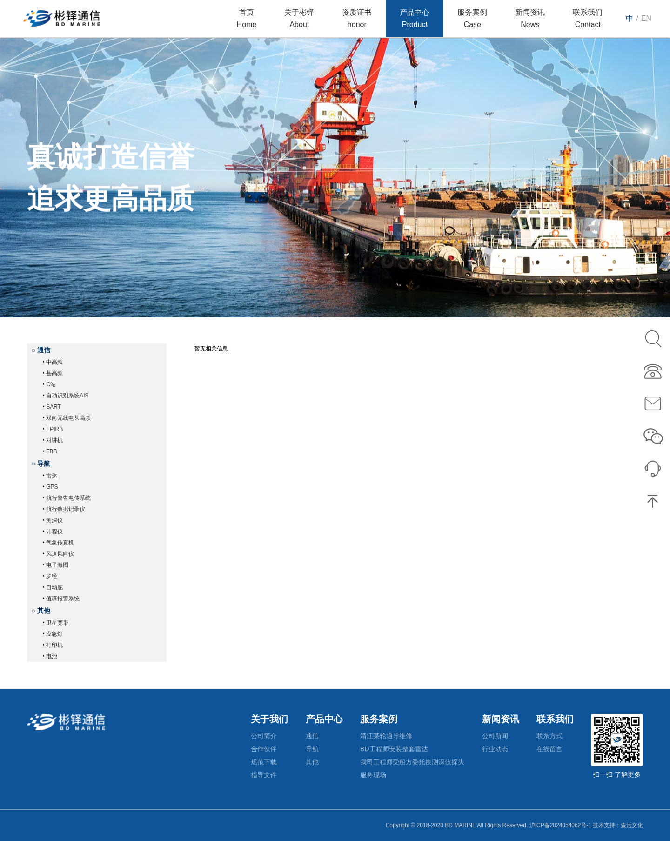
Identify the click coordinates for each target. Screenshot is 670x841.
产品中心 (324, 719)
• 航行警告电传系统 (67, 498)
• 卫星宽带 (56, 622)
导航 (312, 749)
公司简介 (264, 736)
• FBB (50, 451)
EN (646, 18)
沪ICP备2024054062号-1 (560, 825)
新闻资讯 (500, 719)
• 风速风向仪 (58, 554)
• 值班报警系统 (61, 598)
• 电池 (50, 656)
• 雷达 (50, 475)
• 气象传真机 (58, 542)
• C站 (49, 384)
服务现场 (373, 775)
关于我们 (269, 719)
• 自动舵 (53, 587)
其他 (312, 762)
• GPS (50, 487)
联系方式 (549, 736)
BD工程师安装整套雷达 (394, 749)
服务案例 (378, 719)
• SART (52, 407)
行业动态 (495, 749)
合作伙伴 (264, 749)
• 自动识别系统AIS (66, 395)
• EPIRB (53, 429)
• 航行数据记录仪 (64, 509)
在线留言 (549, 749)
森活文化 (632, 825)
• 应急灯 (53, 634)
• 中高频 (53, 362)
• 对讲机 (53, 440)
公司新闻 (495, 736)
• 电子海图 (56, 565)
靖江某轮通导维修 (386, 736)
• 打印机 (53, 645)
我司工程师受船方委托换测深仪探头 (412, 762)
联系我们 (555, 719)
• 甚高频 (53, 373)
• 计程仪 (53, 531)
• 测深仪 (53, 520)
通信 (312, 736)
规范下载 (264, 762)
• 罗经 (50, 576)
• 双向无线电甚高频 (67, 418)
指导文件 (264, 775)
